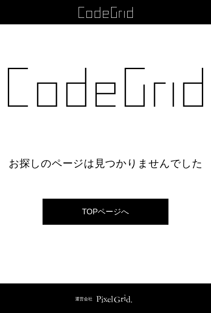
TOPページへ (105, 211)
